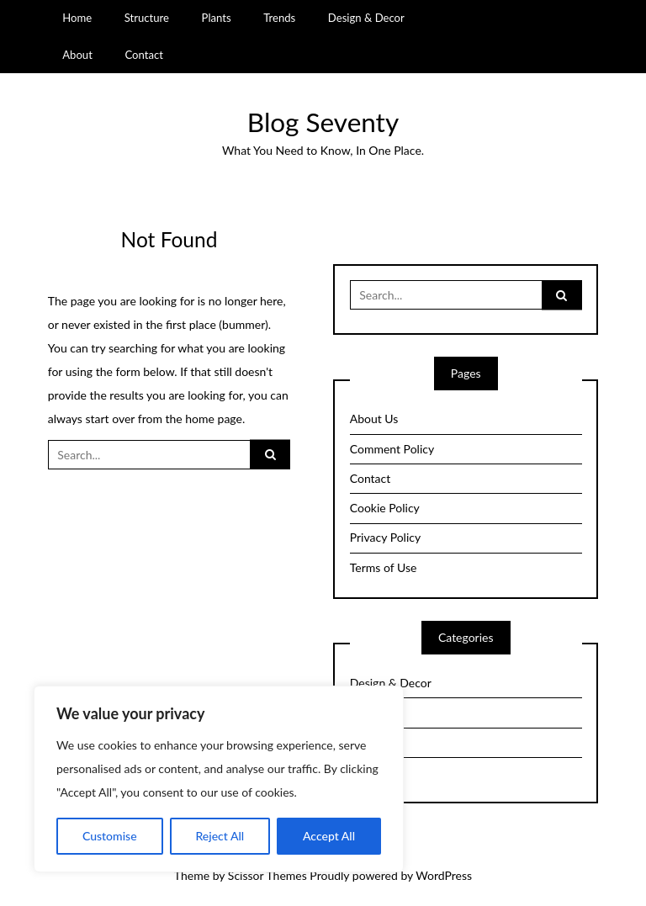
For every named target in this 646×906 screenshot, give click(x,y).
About (77, 54)
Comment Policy (392, 449)
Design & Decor (366, 17)
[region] (219, 779)
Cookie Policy (385, 508)
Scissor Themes (267, 875)
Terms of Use (383, 567)
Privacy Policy (385, 537)
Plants (216, 17)
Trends (279, 17)
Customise (109, 836)
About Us (374, 418)
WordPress (444, 875)
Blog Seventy (323, 122)
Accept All (329, 836)
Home (77, 17)
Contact (143, 54)
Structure (146, 17)
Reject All (219, 836)
